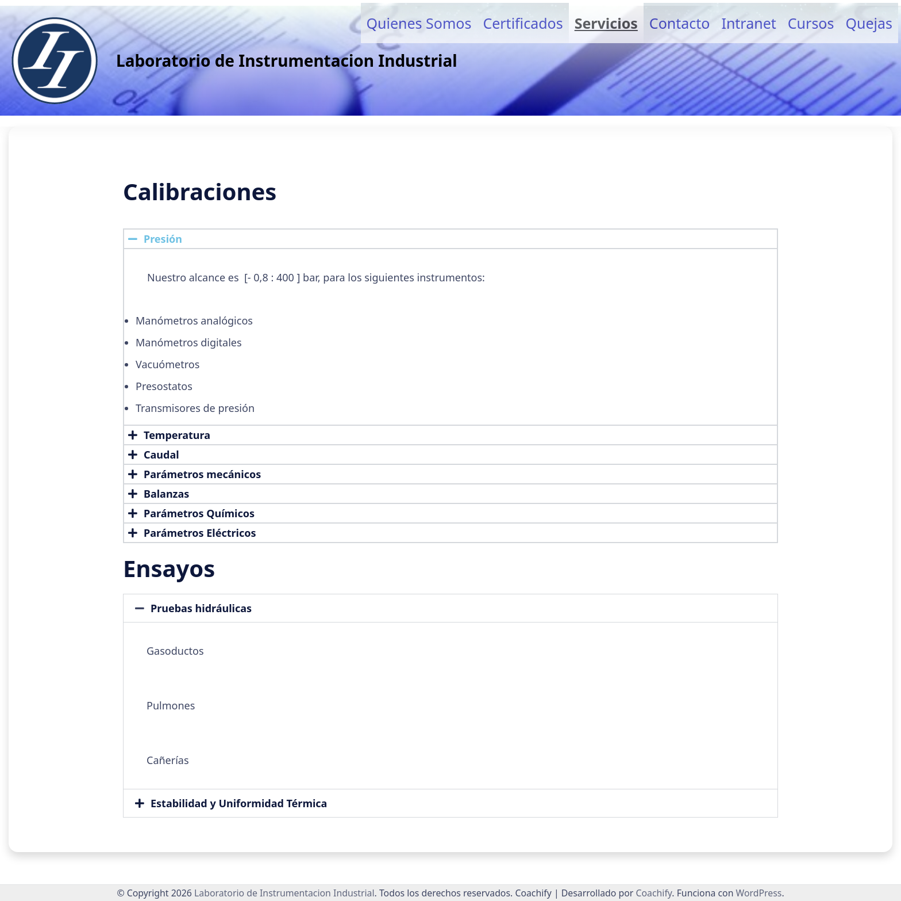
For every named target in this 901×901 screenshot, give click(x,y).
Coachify (654, 893)
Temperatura (177, 435)
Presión (163, 239)
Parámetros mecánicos (202, 474)
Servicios (606, 23)
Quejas (868, 23)
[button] (450, 239)
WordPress (759, 893)
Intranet (748, 23)
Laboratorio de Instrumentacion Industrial (286, 60)
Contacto (679, 23)
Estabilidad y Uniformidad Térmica (239, 803)
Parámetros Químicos (199, 513)
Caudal (161, 454)
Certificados (523, 23)
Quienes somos (419, 23)
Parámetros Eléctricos (200, 533)
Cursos (811, 23)
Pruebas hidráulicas (201, 608)
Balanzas (166, 494)
